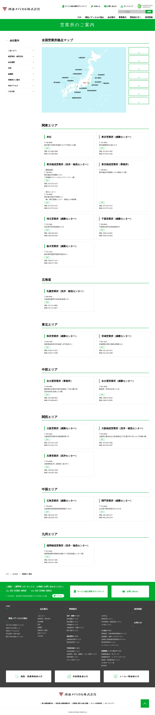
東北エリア (139, 70)
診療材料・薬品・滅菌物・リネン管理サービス (82, 652)
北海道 (139, 61)
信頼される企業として (13, 626)
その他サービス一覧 (107, 661)
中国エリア (139, 99)
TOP (76, 15)
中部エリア (139, 80)
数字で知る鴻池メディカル (14, 635)
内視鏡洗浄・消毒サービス (75, 626)
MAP (47, 148)
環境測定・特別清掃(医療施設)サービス (114, 632)
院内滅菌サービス (72, 617)
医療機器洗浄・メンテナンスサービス (113, 655)
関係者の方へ (132, 15)
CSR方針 (11, 91)
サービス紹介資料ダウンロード (72, 4)
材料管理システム (107, 617)
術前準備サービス (72, 655)
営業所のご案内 (14, 80)
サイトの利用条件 (96, 702)
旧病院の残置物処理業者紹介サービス (113, 638)
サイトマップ (124, 4)
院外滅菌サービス (72, 620)
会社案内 (108, 15)
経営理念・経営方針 (15, 56)
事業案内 (119, 15)
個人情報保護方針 (47, 702)
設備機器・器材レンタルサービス (112, 635)
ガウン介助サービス (73, 658)
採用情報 (145, 15)
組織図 (10, 74)
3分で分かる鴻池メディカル (15, 623)
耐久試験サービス (72, 629)
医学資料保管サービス (108, 641)
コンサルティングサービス (110, 644)
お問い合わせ (108, 4)
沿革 (9, 68)
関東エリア (139, 51)
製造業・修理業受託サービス (110, 658)
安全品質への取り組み (13, 632)
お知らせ (93, 4)
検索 (145, 9)
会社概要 (11, 62)
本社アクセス (13, 86)
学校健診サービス (72, 623)
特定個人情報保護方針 (63, 702)
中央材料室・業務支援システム (111, 620)
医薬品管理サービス (73, 641)
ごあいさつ (12, 51)
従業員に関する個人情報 (80, 702)
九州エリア (139, 108)
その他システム (106, 623)
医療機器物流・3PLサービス (110, 652)
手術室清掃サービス (73, 650)
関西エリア (139, 89)
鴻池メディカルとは (12, 629)
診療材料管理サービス (74, 638)
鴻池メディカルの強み (90, 15)
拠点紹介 (104, 664)
